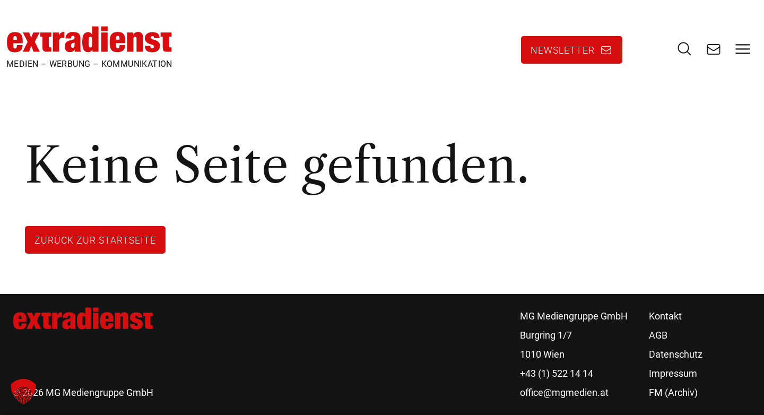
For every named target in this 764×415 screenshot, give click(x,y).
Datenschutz (675, 354)
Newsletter (563, 50)
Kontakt (665, 316)
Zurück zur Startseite (95, 240)
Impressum (673, 373)
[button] (23, 391)
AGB (658, 335)
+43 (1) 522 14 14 (556, 373)
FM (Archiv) (673, 392)
